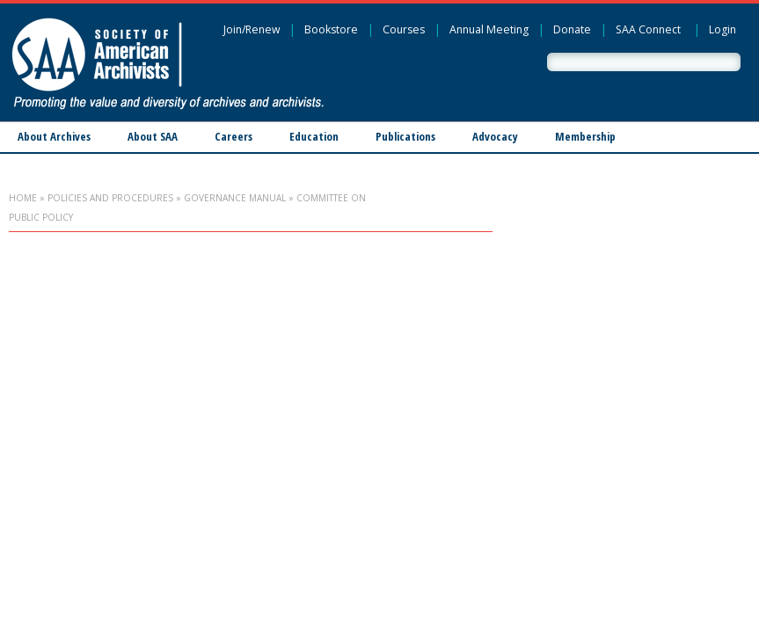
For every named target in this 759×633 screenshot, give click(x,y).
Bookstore (331, 29)
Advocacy (495, 136)
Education (314, 136)
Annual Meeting (489, 29)
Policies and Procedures (110, 198)
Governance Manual (235, 198)
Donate (572, 29)
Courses (404, 29)
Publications (405, 136)
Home (23, 198)
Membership (585, 136)
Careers (233, 136)
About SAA (153, 136)
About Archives (54, 136)
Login (722, 29)
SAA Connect (648, 29)
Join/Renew (251, 29)
